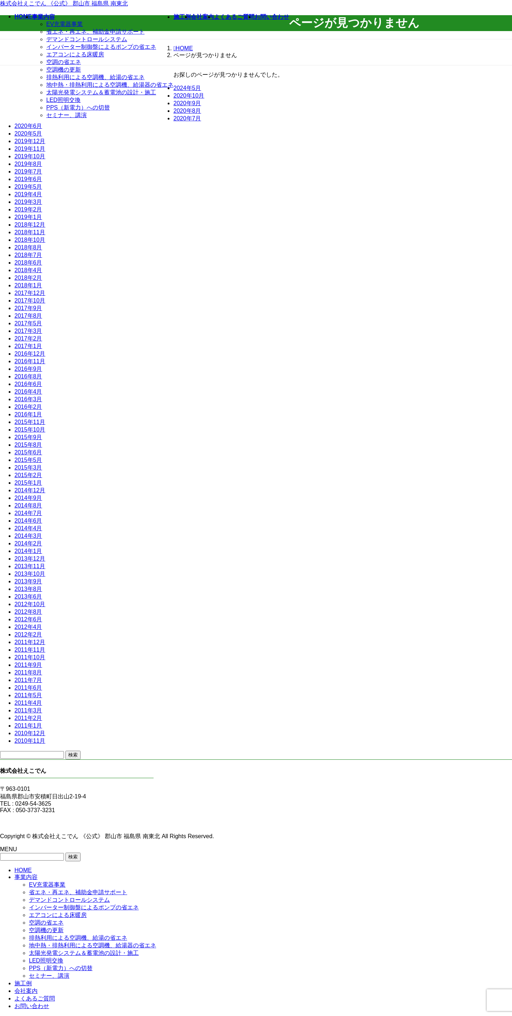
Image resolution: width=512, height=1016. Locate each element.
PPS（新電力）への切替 (78, 107)
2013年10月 (29, 574)
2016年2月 (28, 407)
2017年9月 (28, 308)
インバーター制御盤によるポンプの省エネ (101, 47)
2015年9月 (28, 437)
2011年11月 (29, 650)
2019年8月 (28, 164)
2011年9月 (28, 665)
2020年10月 (188, 96)
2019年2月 (28, 209)
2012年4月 (28, 627)
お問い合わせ (31, 1006)
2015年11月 (29, 422)
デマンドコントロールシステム (86, 39)
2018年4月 (28, 270)
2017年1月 (28, 346)
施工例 (23, 983)
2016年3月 (28, 399)
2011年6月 (28, 688)
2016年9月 (28, 369)
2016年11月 (29, 361)
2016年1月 (28, 414)
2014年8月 (28, 505)
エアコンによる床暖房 (75, 54)
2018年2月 (28, 278)
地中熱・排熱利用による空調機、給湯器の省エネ (109, 85)
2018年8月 (28, 247)
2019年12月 (29, 141)
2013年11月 (29, 566)
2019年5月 (28, 187)
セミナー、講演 (66, 115)
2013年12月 (29, 559)
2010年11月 (29, 741)
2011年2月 (28, 718)
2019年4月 (28, 194)
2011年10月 (29, 657)
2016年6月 (28, 384)
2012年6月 (28, 619)
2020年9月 (187, 103)
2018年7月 (28, 255)
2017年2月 (28, 338)
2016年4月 (28, 392)
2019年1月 (28, 217)
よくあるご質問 (34, 998)
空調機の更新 (63, 70)
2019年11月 (29, 149)
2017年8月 (28, 316)
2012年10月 (29, 604)
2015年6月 (28, 452)
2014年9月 (28, 498)
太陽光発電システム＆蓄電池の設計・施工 (101, 92)
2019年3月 (28, 202)
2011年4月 (28, 703)
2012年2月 (28, 634)
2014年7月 (28, 513)
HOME (23, 870)
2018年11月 (29, 232)
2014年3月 (28, 536)
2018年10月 (29, 240)
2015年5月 (28, 460)
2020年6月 (28, 126)
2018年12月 (29, 225)
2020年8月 (187, 111)
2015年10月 (29, 429)
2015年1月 (28, 483)
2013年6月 (28, 596)
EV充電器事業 (64, 24)
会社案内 (26, 991)
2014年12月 (29, 490)
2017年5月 (28, 323)
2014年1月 (28, 551)
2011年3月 (28, 710)
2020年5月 (28, 133)
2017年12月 (29, 293)
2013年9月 (28, 581)
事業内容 (26, 877)
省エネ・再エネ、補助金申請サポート (95, 32)
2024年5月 (187, 88)
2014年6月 (28, 521)
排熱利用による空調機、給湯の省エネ (95, 77)
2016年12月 (29, 354)
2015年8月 (28, 445)
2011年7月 (28, 680)
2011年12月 (29, 642)
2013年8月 (28, 589)
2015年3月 (28, 467)
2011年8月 (28, 672)
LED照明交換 (63, 100)
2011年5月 (28, 695)
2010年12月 (29, 733)
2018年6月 (28, 263)
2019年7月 (28, 171)
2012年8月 (28, 612)
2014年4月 (28, 528)
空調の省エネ (63, 62)
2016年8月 (28, 376)
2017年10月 (29, 300)
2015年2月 (28, 475)
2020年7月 (187, 118)
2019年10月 (29, 156)
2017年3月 (28, 331)
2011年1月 (28, 726)
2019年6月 (28, 179)
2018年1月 (28, 285)
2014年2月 (28, 543)
